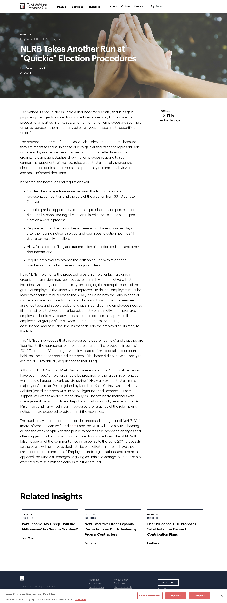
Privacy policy (121, 580)
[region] (113, 596)
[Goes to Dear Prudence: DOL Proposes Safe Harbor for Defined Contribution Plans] (153, 544)
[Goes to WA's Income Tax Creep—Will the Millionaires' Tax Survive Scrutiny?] (28, 538)
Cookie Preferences (150, 595)
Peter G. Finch (35, 68)
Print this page (171, 121)
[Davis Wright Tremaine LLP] (33, 6)
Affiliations (95, 583)
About (113, 7)
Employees (119, 583)
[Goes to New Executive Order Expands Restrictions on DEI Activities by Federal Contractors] (90, 544)
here (73, 426)
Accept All (199, 595)
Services (77, 6)
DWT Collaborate (123, 587)
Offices (125, 7)
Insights (94, 6)
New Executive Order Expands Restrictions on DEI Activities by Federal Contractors (111, 529)
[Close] (221, 595)
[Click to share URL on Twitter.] (164, 115)
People (61, 6)
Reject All (175, 595)
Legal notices (96, 587)
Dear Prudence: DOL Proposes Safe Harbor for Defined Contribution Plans (171, 529)
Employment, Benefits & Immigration (41, 39)
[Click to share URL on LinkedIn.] (172, 115)
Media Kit (94, 580)
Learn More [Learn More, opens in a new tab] (80, 599)
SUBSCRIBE (168, 583)
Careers (138, 7)
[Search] (152, 7)
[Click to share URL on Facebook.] (168, 115)
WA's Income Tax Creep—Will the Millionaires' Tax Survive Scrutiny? (50, 526)
